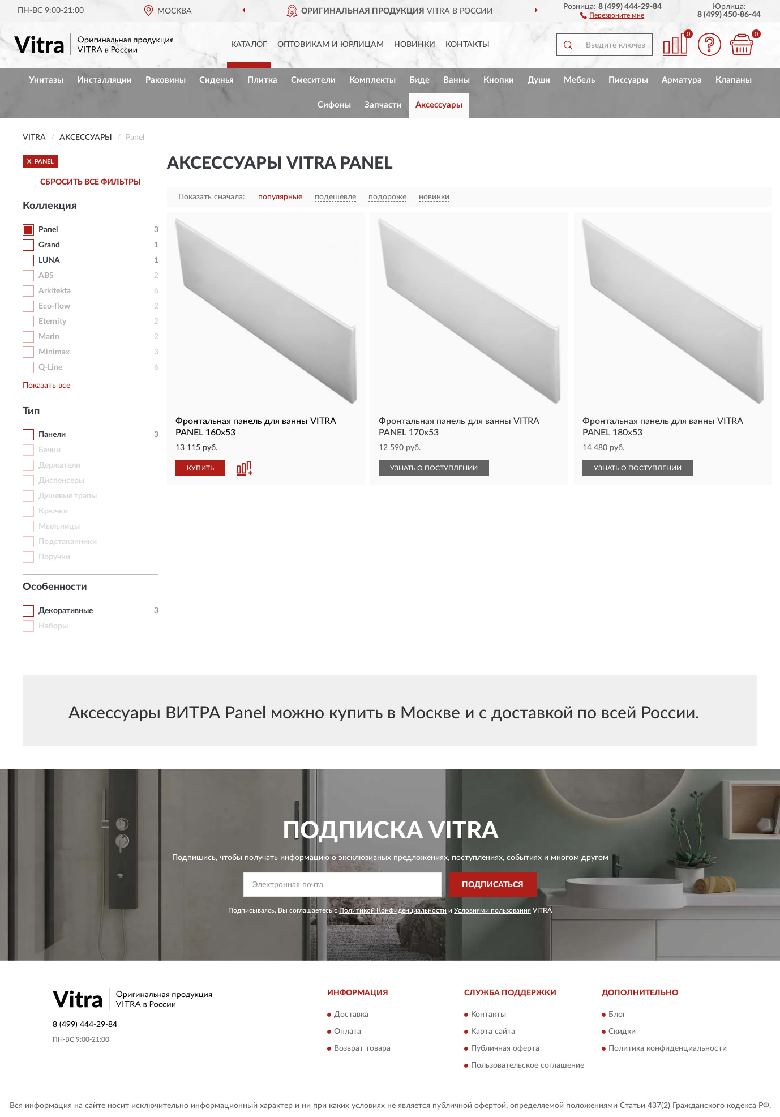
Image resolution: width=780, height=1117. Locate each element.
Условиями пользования (492, 910)
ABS (46, 276)
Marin (48, 337)
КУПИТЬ (200, 468)
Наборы (53, 626)
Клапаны (733, 80)
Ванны (456, 80)
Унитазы (46, 80)
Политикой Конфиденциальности (393, 910)
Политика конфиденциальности (667, 1049)
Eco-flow (54, 306)
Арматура (682, 80)
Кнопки (498, 80)
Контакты (467, 45)
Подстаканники (67, 542)
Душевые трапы (67, 496)
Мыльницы (59, 526)
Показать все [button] (46, 386)
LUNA (49, 260)
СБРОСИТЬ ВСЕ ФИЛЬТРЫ (90, 182)
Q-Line (50, 367)
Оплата (347, 1032)
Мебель (579, 80)
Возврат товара (362, 1049)
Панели (52, 435)
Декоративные (65, 611)
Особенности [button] (55, 587)
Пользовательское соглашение (527, 1066)
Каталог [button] (249, 45)
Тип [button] (31, 411)
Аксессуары (438, 105)
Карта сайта (493, 1032)
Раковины (165, 80)
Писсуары (628, 80)
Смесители (313, 80)
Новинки (414, 45)
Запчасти (383, 105)
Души (539, 80)
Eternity (52, 322)
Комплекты (372, 80)
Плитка (262, 80)
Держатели (59, 465)
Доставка (351, 1015)
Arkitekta (54, 291)
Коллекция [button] (49, 206)
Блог (617, 1015)
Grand (49, 245)
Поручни (54, 557)
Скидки (622, 1032)
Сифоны (334, 105)
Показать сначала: (211, 197)
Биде (419, 80)
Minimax (54, 352)
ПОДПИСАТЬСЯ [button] (493, 885)
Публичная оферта (505, 1049)
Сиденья (216, 80)
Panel (48, 230)
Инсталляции (104, 80)
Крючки (53, 511)
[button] (612, 14)
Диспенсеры (61, 481)
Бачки (49, 450)
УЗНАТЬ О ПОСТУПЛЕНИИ (434, 468)
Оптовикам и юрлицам (330, 45)
